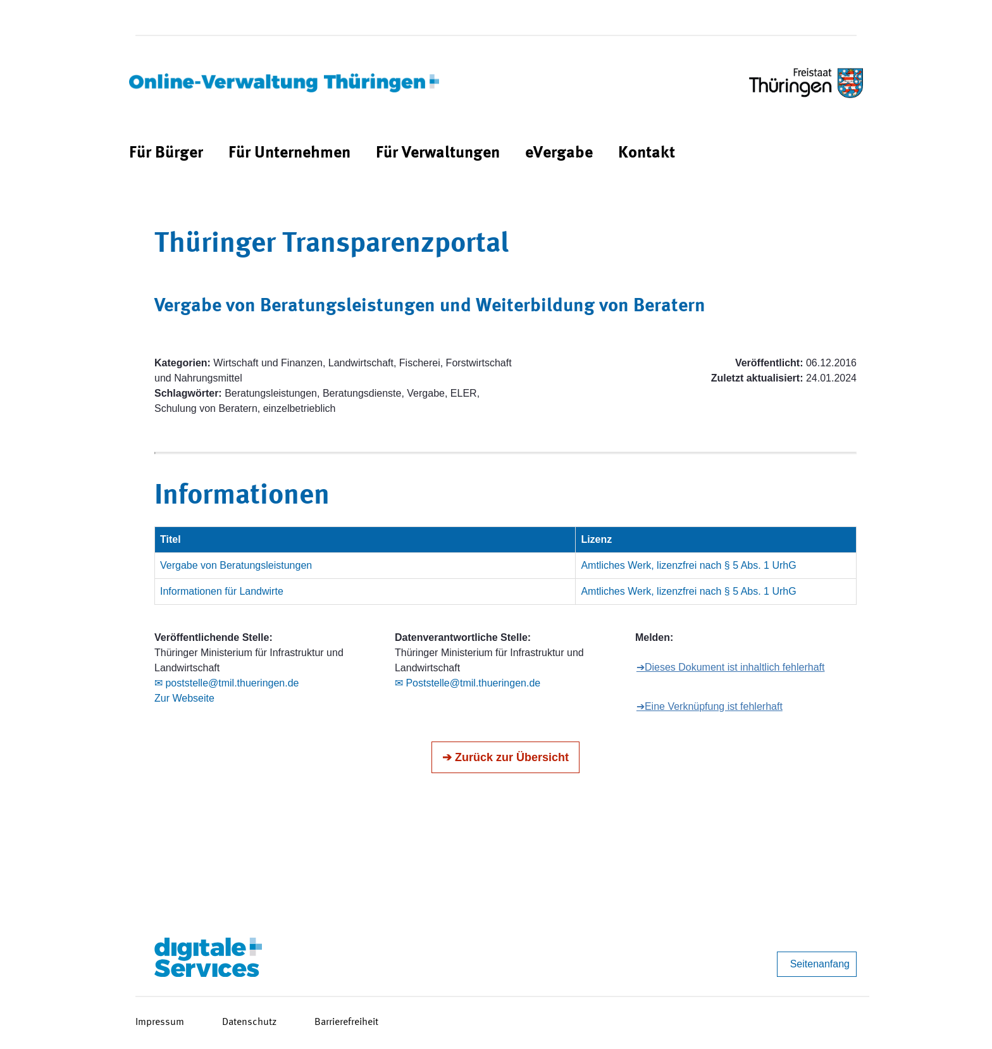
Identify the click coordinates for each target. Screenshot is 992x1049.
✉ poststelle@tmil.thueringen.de (226, 683)
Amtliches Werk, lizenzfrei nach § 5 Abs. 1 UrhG (688, 565)
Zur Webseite (184, 698)
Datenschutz (249, 1022)
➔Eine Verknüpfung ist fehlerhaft (709, 706)
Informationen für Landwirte (221, 591)
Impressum (159, 1022)
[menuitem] (166, 153)
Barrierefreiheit (346, 1022)
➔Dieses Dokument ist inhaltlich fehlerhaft (730, 667)
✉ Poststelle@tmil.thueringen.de (467, 683)
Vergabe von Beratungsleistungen (236, 565)
